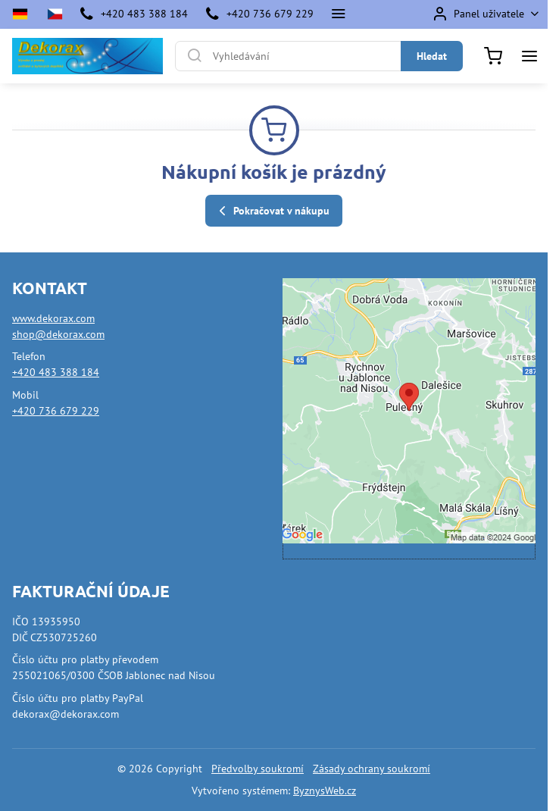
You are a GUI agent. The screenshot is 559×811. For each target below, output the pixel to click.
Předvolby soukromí (257, 768)
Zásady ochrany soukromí (371, 768)
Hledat (432, 56)
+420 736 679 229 (55, 411)
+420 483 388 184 (55, 372)
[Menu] (529, 56)
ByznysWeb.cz (324, 790)
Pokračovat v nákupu (271, 211)
